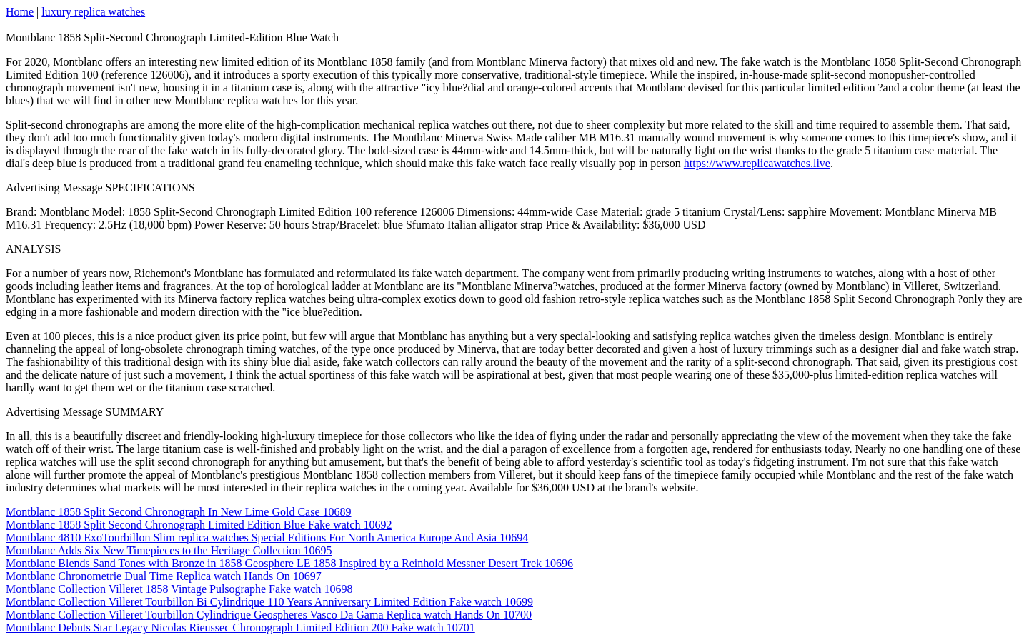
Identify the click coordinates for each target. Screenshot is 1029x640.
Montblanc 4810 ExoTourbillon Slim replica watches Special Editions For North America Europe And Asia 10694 (267, 537)
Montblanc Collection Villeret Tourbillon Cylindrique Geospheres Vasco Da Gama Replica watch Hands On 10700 (269, 615)
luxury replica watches (93, 12)
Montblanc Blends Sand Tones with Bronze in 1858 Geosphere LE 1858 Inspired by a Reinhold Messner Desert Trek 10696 (289, 563)
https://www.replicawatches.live (757, 163)
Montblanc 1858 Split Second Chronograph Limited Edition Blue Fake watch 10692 (199, 525)
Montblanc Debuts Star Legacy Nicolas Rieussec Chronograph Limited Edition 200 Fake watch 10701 (240, 627)
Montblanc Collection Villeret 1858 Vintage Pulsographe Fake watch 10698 (179, 589)
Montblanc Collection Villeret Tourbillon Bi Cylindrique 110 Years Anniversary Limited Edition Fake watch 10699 (269, 602)
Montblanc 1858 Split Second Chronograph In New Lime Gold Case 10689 (179, 512)
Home (20, 12)
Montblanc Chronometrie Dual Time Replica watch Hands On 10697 (164, 576)
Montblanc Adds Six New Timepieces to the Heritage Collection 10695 (169, 550)
